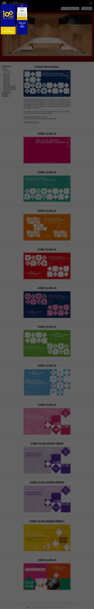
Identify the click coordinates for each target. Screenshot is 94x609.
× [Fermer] (21, 6)
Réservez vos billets (22, 25)
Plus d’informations (8, 30)
